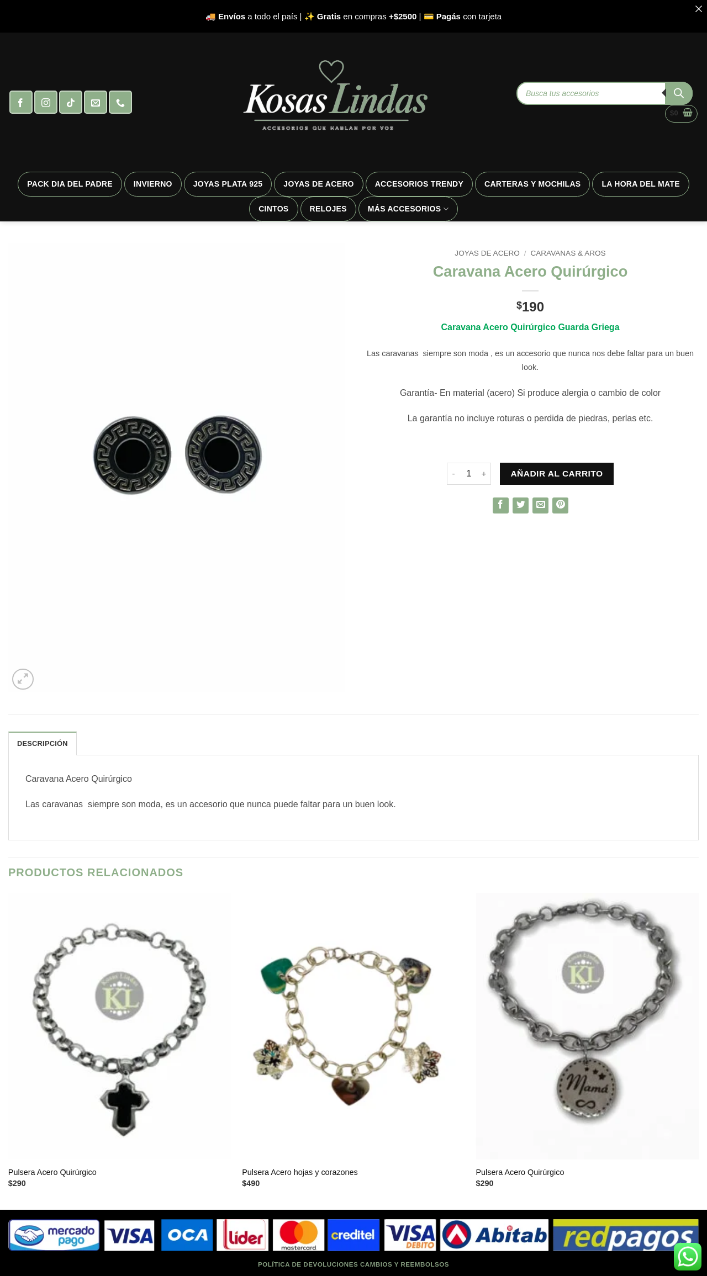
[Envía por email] (540, 505)
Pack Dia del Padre (70, 183)
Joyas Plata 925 (228, 183)
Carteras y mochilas (532, 183)
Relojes (328, 208)
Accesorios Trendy (419, 183)
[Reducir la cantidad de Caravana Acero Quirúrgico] (453, 474)
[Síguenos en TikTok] (70, 102)
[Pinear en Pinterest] (560, 505)
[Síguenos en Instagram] (45, 102)
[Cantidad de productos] (469, 474)
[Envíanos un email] (95, 102)
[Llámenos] (120, 102)
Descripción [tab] (42, 743)
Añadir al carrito (556, 473)
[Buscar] (679, 93)
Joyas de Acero (318, 183)
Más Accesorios (408, 209)
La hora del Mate (640, 183)
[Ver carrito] (681, 114)
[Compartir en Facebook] (501, 505)
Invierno (153, 183)
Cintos (273, 208)
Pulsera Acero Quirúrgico (52, 1172)
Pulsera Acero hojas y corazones (300, 1172)
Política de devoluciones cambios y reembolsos (353, 1264)
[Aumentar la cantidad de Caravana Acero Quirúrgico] (484, 474)
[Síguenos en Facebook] (21, 102)
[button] (23, 679)
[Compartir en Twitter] (520, 505)
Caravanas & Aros (567, 253)
